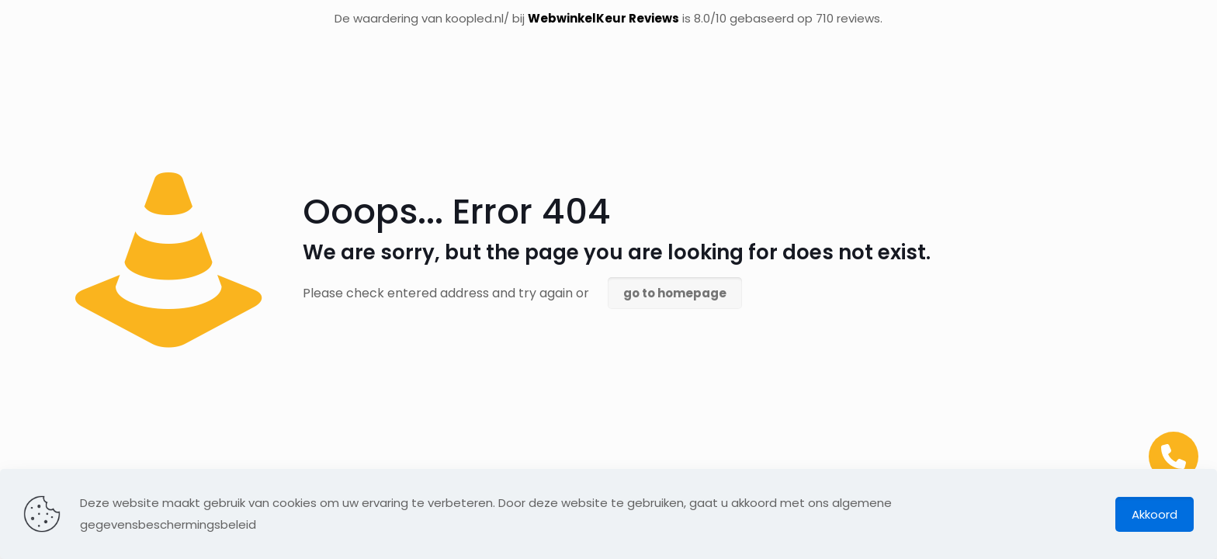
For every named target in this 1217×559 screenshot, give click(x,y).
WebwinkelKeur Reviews (603, 18)
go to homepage (674, 293)
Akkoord (1154, 514)
